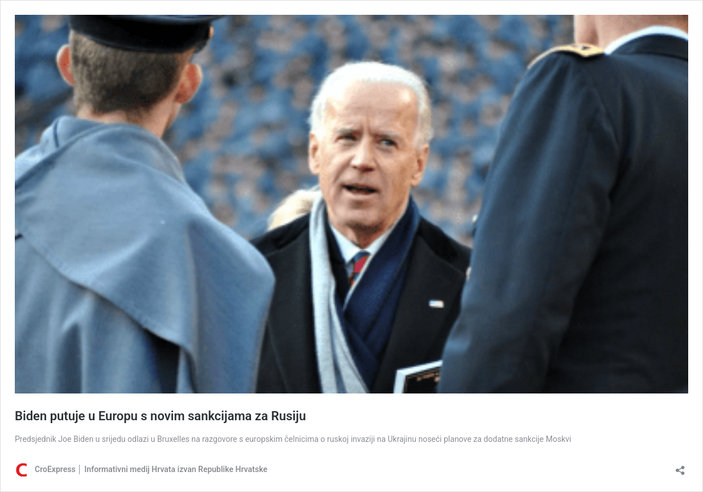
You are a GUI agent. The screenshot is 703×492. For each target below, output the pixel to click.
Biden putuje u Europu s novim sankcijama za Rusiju (160, 416)
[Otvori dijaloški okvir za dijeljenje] (680, 466)
